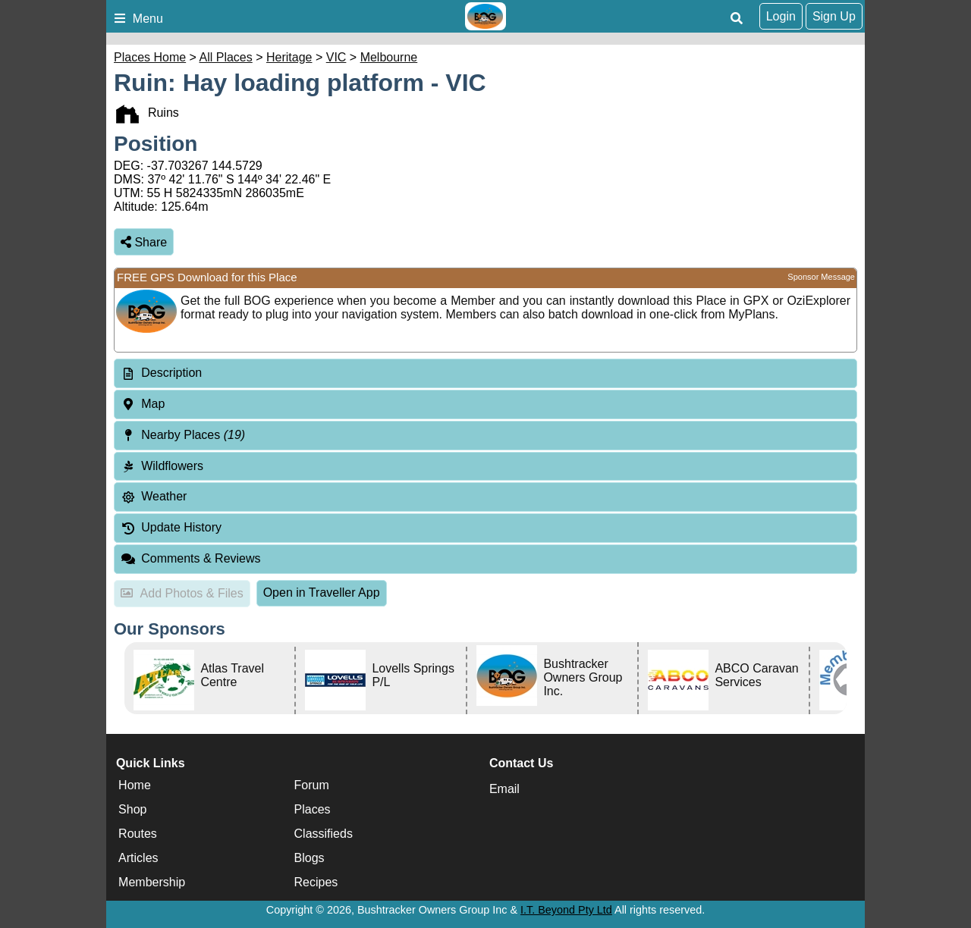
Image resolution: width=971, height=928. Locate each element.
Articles (138, 857)
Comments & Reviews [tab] (191, 558)
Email (504, 788)
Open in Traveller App (321, 592)
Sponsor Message (821, 276)
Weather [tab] (154, 496)
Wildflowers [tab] (162, 465)
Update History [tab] (171, 527)
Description (171, 372)
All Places (226, 57)
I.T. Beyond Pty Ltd (566, 910)
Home (134, 785)
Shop (132, 809)
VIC (336, 57)
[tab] (485, 373)
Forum (311, 785)
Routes (137, 833)
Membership (151, 882)
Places (312, 809)
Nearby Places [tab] (183, 434)
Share (144, 242)
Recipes (316, 882)
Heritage (289, 57)
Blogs (309, 857)
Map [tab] (143, 403)
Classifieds (323, 833)
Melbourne (389, 57)
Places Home (150, 57)
